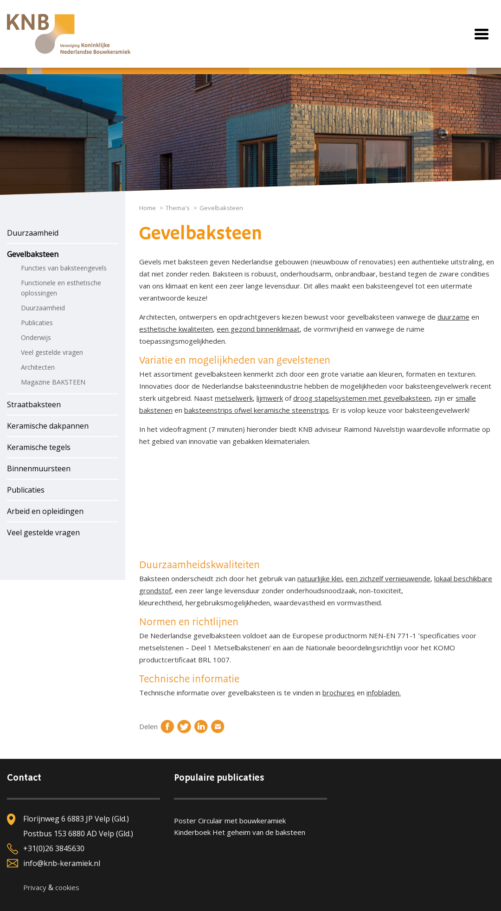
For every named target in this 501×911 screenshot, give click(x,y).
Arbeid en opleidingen (45, 511)
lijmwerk (270, 398)
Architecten (38, 367)
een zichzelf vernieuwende (388, 578)
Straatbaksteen (34, 404)
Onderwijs (36, 337)
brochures (338, 692)
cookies (67, 887)
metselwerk (234, 398)
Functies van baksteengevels (64, 267)
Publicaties (37, 322)
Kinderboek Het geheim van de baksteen (239, 832)
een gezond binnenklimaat (258, 329)
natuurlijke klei (319, 578)
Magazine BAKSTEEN (53, 382)
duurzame (453, 316)
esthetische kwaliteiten (176, 329)
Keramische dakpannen (48, 426)
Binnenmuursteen (39, 468)
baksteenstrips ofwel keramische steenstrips (256, 410)
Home (147, 208)
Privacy (34, 887)
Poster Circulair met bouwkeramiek (230, 820)
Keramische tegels (39, 447)
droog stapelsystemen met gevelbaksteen (361, 398)
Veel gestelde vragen (52, 352)
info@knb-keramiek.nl (61, 863)
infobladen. (383, 692)
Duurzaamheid (32, 233)
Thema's (178, 208)
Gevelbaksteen (32, 254)
